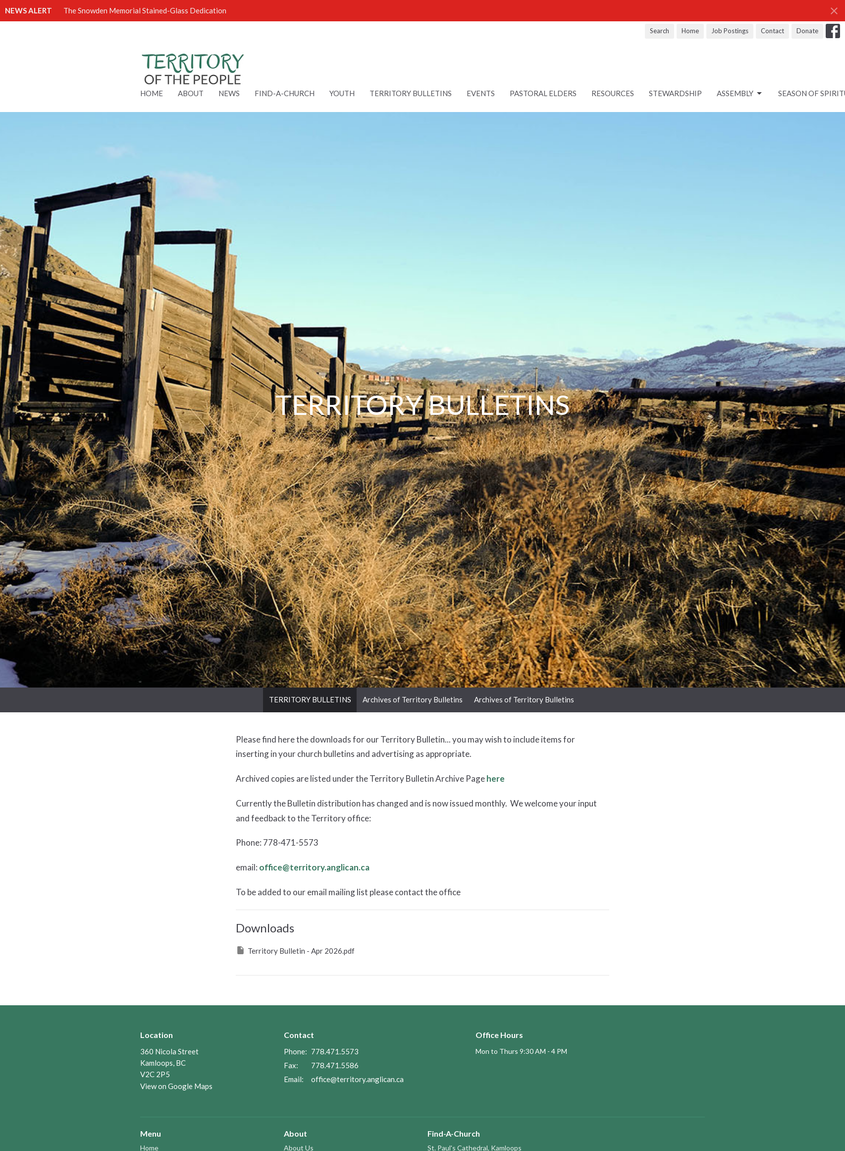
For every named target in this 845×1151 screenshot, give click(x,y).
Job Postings (729, 31)
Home (690, 31)
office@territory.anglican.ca (314, 867)
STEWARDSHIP (675, 93)
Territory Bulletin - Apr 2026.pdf (295, 950)
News (229, 93)
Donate (807, 31)
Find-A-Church (285, 93)
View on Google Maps (176, 1086)
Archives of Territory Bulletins (413, 699)
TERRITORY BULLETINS (310, 699)
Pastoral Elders (543, 93)
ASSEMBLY (740, 94)
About (191, 93)
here (495, 778)
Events (481, 93)
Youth (342, 93)
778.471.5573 (335, 1051)
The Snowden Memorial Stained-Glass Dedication (144, 10)
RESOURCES (612, 93)
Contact (772, 31)
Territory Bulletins (411, 93)
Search (659, 31)
